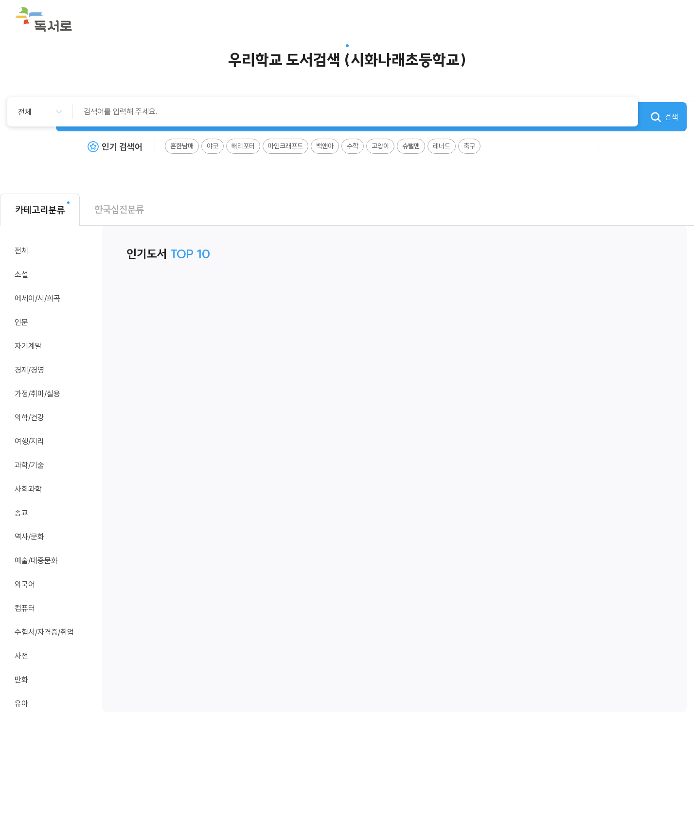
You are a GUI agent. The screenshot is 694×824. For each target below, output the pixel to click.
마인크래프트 (285, 146)
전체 (21, 250)
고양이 (380, 146)
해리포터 (243, 146)
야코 (212, 146)
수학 (352, 146)
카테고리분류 (40, 210)
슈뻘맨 (411, 146)
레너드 (441, 146)
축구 (469, 146)
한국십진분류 (119, 209)
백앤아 (325, 146)
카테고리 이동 (87, 274)
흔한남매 (182, 146)
